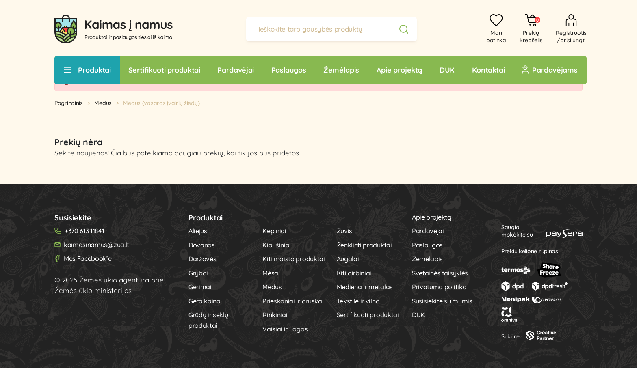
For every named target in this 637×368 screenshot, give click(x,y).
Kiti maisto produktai (293, 259)
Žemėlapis (427, 259)
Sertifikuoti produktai (368, 315)
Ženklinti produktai (364, 245)
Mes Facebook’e (88, 258)
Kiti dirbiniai (354, 273)
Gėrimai (200, 287)
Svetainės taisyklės (440, 273)
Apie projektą (431, 217)
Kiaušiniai (276, 245)
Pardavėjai (428, 231)
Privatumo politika (439, 287)
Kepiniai (274, 231)
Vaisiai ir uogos (285, 329)
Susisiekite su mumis (442, 301)
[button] (527, 29)
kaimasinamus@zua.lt (96, 245)
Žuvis (344, 231)
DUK (418, 315)
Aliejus (197, 231)
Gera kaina (204, 301)
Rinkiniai (274, 315)
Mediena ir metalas (365, 287)
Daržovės (202, 259)
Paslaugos (427, 245)
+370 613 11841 (84, 231)
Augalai (348, 259)
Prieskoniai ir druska (292, 301)
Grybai (198, 273)
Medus (103, 103)
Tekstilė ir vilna (358, 301)
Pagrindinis (68, 103)
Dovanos (201, 245)
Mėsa (270, 273)
